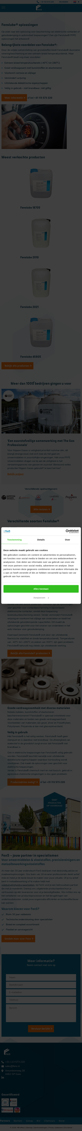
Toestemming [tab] (14, 539)
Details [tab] (41, 539)
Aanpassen (41, 597)
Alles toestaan (41, 589)
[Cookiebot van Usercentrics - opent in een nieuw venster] (66, 531)
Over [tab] (67, 539)
